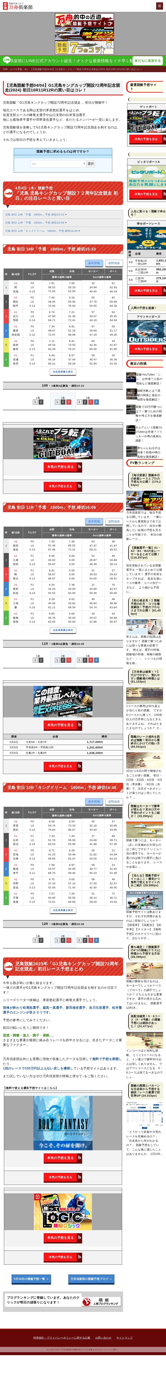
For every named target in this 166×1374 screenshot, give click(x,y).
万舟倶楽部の (91, 1279)
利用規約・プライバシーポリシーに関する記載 (61, 1337)
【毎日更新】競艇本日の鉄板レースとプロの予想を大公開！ (145, 478)
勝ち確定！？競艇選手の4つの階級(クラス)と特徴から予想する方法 (146, 950)
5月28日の (31, 1279)
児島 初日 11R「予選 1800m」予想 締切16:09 (36, 222)
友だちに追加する (147, 60)
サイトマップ (124, 1337)
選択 (91, 163)
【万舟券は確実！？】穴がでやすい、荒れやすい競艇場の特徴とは (145, 675)
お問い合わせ (103, 1337)
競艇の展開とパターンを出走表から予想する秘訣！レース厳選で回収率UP (145, 1090)
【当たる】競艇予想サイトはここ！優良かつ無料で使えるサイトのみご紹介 (145, 880)
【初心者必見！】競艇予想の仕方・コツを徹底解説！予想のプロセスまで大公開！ (145, 605)
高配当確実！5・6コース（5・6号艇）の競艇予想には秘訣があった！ (145, 1021)
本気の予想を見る (64, 467)
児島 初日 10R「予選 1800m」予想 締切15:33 (36, 214)
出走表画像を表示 (63, 371)
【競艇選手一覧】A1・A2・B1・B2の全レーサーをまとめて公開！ (146, 551)
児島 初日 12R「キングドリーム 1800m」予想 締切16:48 (42, 230)
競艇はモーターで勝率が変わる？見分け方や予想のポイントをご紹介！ (145, 810)
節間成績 (114, 263)
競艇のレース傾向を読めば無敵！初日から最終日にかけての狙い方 (145, 740)
